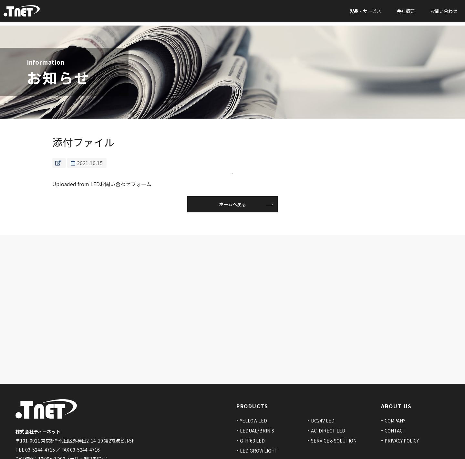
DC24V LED (323, 391)
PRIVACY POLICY (402, 411)
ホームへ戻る (232, 206)
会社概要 (406, 12)
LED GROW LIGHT (259, 420)
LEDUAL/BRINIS (257, 401)
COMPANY (395, 391)
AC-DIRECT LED (328, 401)
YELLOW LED (253, 391)
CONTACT (395, 401)
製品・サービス (365, 12)
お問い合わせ (443, 12)
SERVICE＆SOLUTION (333, 411)
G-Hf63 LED (252, 411)
